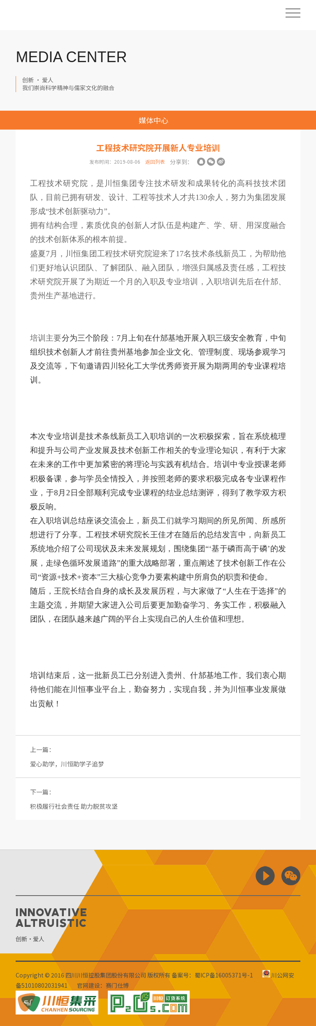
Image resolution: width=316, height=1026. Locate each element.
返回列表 (155, 161)
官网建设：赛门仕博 (103, 985)
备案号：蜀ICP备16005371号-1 (212, 975)
